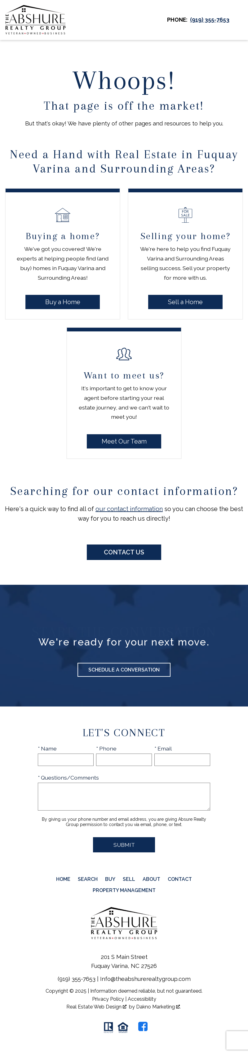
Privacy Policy (108, 999)
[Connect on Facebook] (143, 1026)
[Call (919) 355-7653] (209, 19)
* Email (163, 748)
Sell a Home (185, 302)
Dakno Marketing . (158, 1007)
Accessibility (142, 999)
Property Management (124, 890)
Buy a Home (62, 302)
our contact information (129, 509)
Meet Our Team (124, 441)
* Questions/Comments (68, 777)
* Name (47, 748)
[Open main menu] (238, 19)
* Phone (106, 748)
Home (63, 879)
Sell (129, 879)
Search (88, 879)
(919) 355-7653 (76, 979)
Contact (180, 879)
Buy (110, 879)
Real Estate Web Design (96, 1007)
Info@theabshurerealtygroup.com (145, 979)
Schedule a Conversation (124, 670)
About (151, 879)
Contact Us (124, 552)
